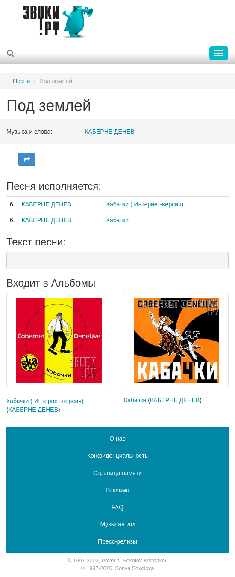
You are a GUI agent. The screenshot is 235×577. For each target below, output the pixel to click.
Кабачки (117, 220)
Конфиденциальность (117, 455)
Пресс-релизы (117, 541)
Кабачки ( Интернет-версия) (144, 204)
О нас (117, 438)
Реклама (117, 490)
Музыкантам (117, 524)
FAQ (117, 507)
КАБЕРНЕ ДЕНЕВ (109, 131)
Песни (21, 81)
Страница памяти (117, 472)
